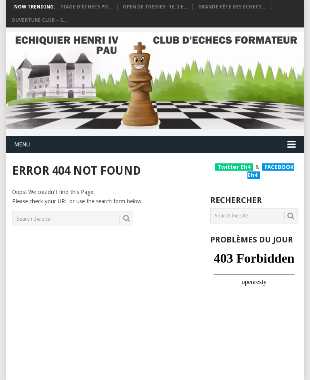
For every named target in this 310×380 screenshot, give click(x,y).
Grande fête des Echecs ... (232, 7)
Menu (22, 144)
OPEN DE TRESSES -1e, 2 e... (155, 7)
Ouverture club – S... (39, 20)
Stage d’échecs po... (86, 7)
